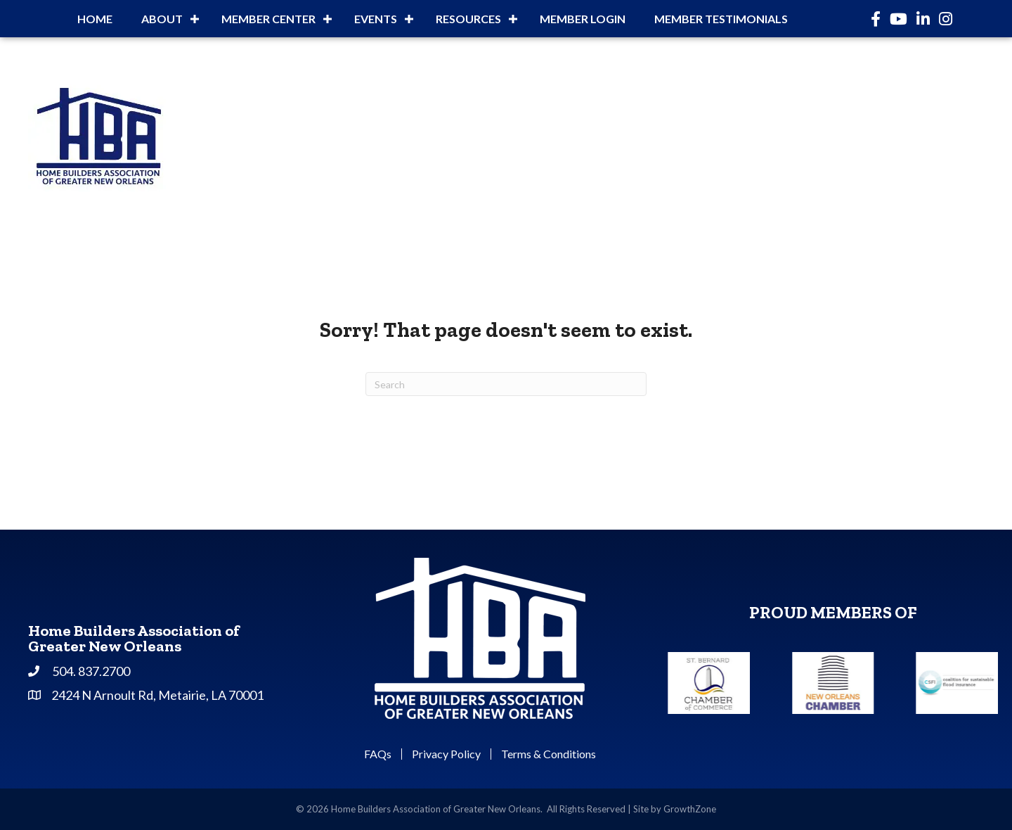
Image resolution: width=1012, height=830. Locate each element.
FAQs (377, 754)
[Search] (506, 384)
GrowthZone (689, 809)
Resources (468, 18)
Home (94, 18)
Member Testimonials (721, 18)
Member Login (582, 18)
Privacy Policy (446, 754)
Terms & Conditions (548, 754)
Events (375, 18)
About (162, 18)
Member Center (268, 18)
